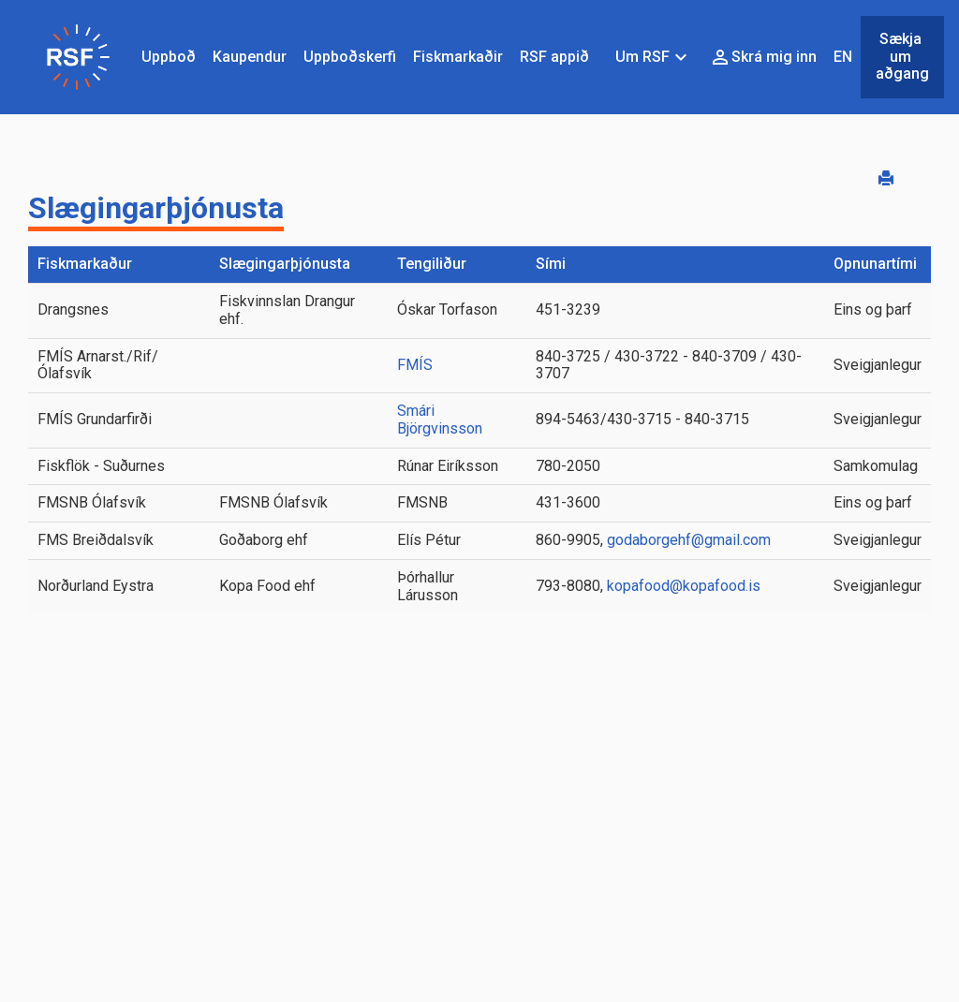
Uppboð (168, 57)
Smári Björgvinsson (439, 419)
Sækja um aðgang (902, 56)
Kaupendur (250, 57)
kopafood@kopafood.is (681, 586)
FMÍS (415, 365)
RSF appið (554, 57)
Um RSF (653, 57)
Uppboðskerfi (349, 57)
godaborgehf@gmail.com (687, 540)
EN (843, 57)
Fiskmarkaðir (458, 57)
